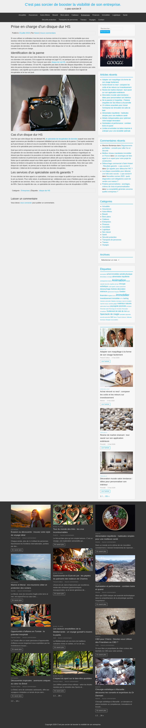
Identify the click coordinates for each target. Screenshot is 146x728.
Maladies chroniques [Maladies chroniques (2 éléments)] (116, 301)
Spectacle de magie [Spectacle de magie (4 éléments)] (109, 314)
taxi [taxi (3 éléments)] (111, 317)
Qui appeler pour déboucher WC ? (119, 169)
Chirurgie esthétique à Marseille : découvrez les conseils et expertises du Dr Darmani (114, 692)
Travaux (83, 20)
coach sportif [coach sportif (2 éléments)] (112, 286)
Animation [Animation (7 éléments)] (119, 280)
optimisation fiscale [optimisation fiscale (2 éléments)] (105, 306)
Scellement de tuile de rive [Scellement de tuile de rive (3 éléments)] (117, 311)
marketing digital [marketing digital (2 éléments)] (113, 303)
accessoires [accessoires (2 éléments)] (103, 274)
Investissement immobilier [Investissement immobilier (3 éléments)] (110, 298)
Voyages (92, 20)
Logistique (116, 15)
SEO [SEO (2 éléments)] (128, 311)
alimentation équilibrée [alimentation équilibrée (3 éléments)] (120, 276)
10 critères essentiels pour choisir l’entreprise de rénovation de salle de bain (116, 107)
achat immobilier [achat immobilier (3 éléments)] (113, 274)
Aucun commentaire (48, 33)
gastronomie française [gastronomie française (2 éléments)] (113, 291)
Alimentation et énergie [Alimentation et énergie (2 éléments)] (106, 276)
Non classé (106, 232)
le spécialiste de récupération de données (62, 139)
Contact (101, 20)
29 (59, 696)
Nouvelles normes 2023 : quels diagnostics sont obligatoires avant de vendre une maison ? (116, 178)
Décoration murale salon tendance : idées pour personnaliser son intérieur (116, 481)
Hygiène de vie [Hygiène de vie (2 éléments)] (112, 295)
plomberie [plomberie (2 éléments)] (128, 306)
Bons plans (65, 15)
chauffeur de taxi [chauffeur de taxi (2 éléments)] (114, 284)
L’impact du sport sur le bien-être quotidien (72, 678)
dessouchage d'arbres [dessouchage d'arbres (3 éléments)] (108, 289)
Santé (125, 15)
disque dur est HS (58, 62)
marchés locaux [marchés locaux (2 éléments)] (104, 303)
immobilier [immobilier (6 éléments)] (122, 295)
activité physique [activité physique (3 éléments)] (126, 274)
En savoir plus (17, 550)
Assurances (33, 15)
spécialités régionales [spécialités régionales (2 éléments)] (125, 314)
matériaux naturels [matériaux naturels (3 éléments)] (124, 303)
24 (101, 715)
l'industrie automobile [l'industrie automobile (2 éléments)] (105, 301)
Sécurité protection (49, 20)
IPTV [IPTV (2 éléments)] (121, 298)
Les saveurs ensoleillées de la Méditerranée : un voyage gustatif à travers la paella (72, 632)
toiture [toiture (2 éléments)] (115, 317)
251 (106, 496)
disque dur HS (44, 191)
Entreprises (85, 15)
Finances (95, 15)
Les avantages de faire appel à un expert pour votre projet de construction (117, 158)
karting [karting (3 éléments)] (125, 298)
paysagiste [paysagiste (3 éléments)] (114, 306)
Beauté (55, 15)
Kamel (36, 33)
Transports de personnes (68, 20)
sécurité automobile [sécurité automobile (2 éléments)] (105, 317)
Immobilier (106, 15)
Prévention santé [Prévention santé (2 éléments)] (104, 308)
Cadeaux (75, 15)
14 (17, 701)
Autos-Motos (45, 15)
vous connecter (26, 203)
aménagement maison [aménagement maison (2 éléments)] (105, 281)
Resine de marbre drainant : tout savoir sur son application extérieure (115, 438)
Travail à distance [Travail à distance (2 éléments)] (121, 317)
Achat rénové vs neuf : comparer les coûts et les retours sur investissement (115, 394)
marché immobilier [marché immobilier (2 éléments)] (127, 301)
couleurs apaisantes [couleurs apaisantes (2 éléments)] (120, 286)
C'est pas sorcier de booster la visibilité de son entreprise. (73, 4)
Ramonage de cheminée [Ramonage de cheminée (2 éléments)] (115, 308)
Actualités (22, 15)
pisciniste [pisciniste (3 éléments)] (122, 306)
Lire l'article (105, 361)
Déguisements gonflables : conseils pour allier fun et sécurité (117, 148)
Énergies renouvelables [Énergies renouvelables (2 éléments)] (112, 319)
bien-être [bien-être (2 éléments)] (107, 284)
